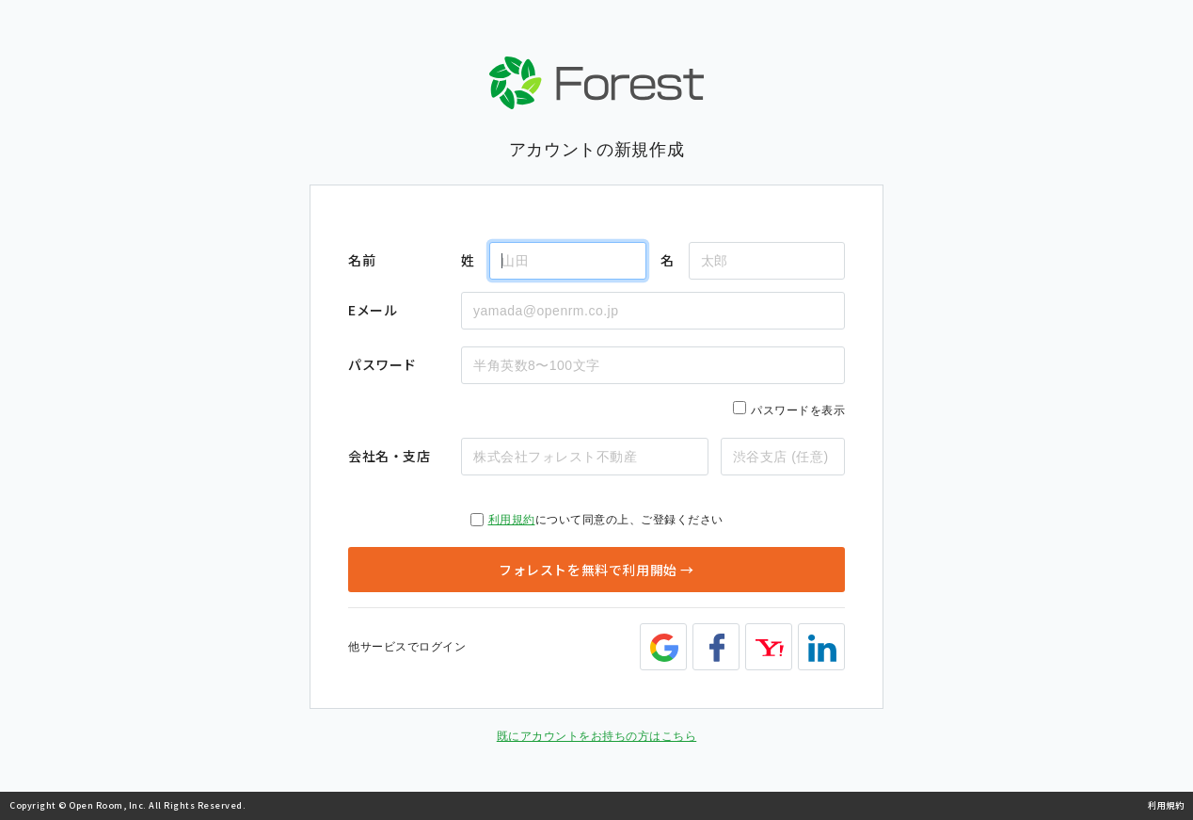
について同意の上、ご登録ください (597, 519)
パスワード (382, 364)
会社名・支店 (389, 455)
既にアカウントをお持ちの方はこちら (597, 736)
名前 (361, 259)
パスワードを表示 (798, 410)
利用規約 (511, 519)
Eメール (372, 309)
